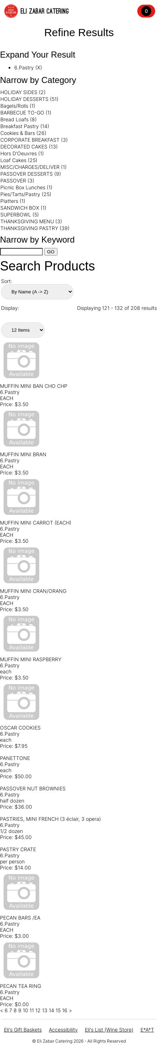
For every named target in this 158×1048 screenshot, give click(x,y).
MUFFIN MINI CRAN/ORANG (33, 591)
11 (32, 1010)
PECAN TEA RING (20, 986)
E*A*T (147, 1030)
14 (51, 1010)
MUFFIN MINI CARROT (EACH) (35, 523)
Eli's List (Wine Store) (109, 1030)
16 (64, 1010)
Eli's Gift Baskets (23, 1030)
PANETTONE (15, 758)
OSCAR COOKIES (20, 728)
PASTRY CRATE (18, 849)
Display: (10, 308)
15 (58, 1010)
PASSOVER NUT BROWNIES (33, 788)
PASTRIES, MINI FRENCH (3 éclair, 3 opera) (50, 819)
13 (44, 1010)
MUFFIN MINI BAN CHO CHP (33, 386)
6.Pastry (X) (28, 67)
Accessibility (63, 1030)
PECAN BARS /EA (20, 918)
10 (25, 1010)
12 (38, 1010)
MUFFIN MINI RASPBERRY (30, 659)
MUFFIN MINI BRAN (23, 454)
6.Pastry (10, 392)
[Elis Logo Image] (11, 11)
